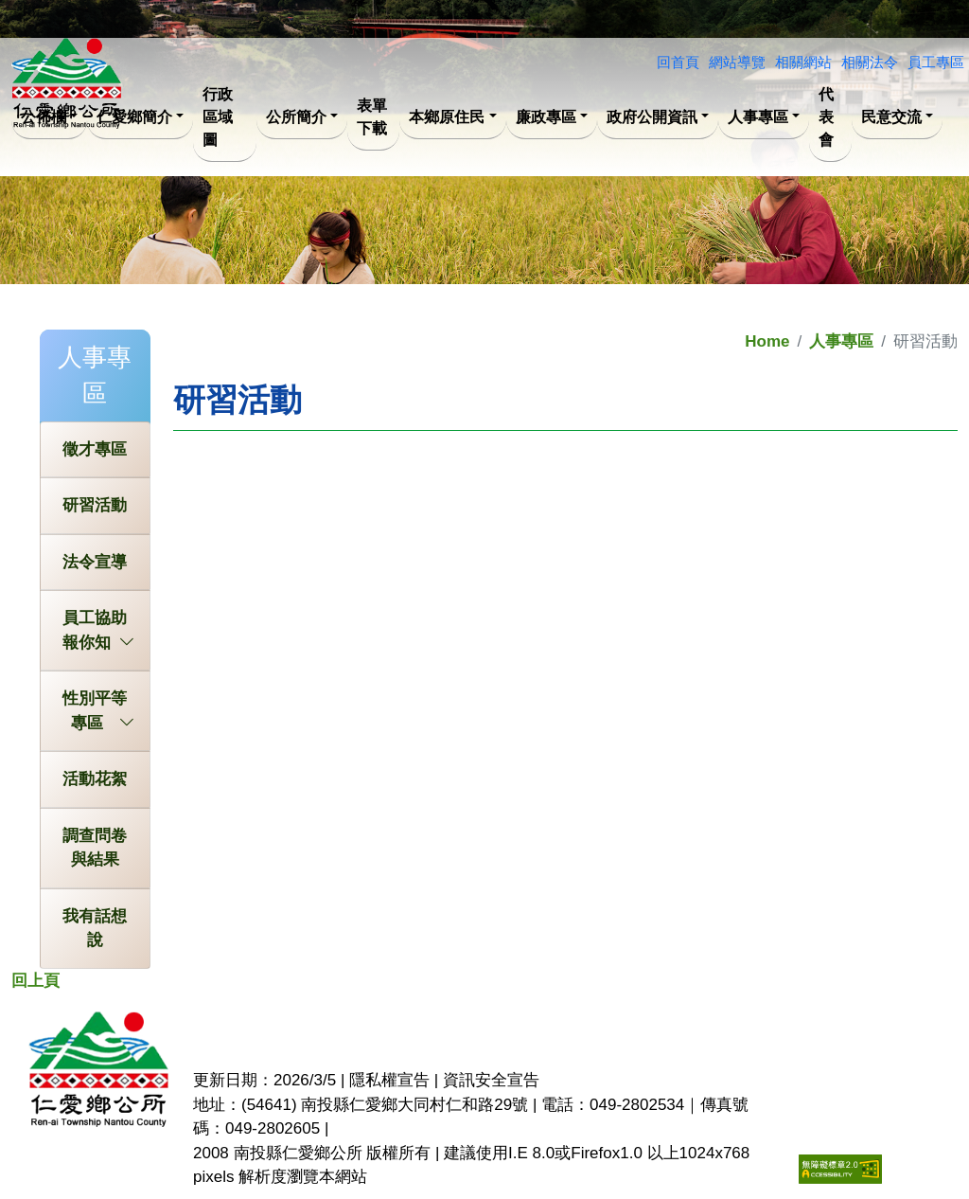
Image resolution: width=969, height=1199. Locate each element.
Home (767, 341)
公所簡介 (296, 117)
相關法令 (869, 62)
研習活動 (94, 505)
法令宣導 (94, 562)
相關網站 (803, 62)
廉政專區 (546, 117)
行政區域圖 (218, 117)
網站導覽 (737, 62)
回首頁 (678, 62)
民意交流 (891, 117)
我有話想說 (94, 928)
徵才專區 (94, 449)
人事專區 (758, 117)
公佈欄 (43, 117)
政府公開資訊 (652, 117)
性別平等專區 (97, 712)
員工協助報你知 (97, 631)
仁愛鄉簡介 (134, 117)
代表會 (826, 117)
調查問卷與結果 (94, 848)
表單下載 (372, 117)
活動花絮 (94, 779)
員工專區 (935, 62)
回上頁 (35, 981)
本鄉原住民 (446, 117)
